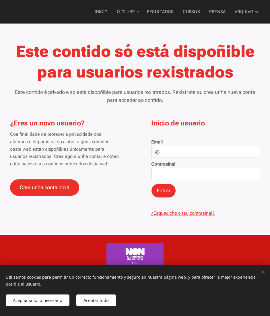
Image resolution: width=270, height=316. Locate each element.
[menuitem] (105, 12)
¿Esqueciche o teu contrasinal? (183, 213)
